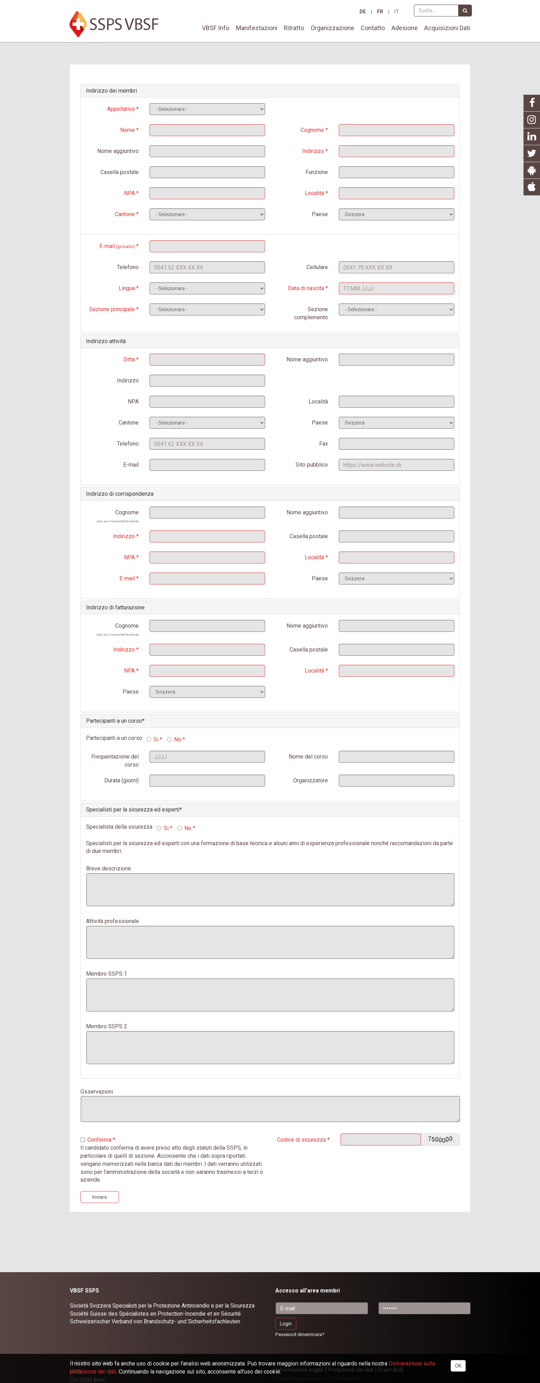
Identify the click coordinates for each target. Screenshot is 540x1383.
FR (380, 12)
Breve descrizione (108, 868)
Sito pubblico (312, 464)
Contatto (373, 28)
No (175, 739)
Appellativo (121, 109)
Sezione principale (112, 309)
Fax (323, 443)
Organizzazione (332, 28)
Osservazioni (96, 1091)
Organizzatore (310, 780)
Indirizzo (313, 151)
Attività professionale (112, 921)
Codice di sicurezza (301, 1139)
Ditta (129, 359)
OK (458, 1366)
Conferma (95, 1139)
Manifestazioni (256, 28)
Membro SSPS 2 (106, 1026)
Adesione (404, 28)
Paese (320, 214)
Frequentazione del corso (115, 760)
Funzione (316, 172)
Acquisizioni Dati (447, 28)
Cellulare (317, 267)
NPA (129, 193)
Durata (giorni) (121, 780)
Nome (127, 130)
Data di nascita (306, 288)
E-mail (117, 246)
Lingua (127, 288)
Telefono (128, 267)
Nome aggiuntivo (118, 151)
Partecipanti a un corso (114, 720)
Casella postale (119, 172)
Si (153, 739)
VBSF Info (215, 28)
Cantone (125, 214)
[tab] (270, 91)
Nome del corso (308, 756)
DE (363, 12)
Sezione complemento (311, 313)
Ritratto (294, 28)
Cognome (312, 130)
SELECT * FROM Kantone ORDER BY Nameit (207, 423)
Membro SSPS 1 (106, 973)
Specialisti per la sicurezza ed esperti (132, 809)
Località (314, 193)
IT (396, 12)
